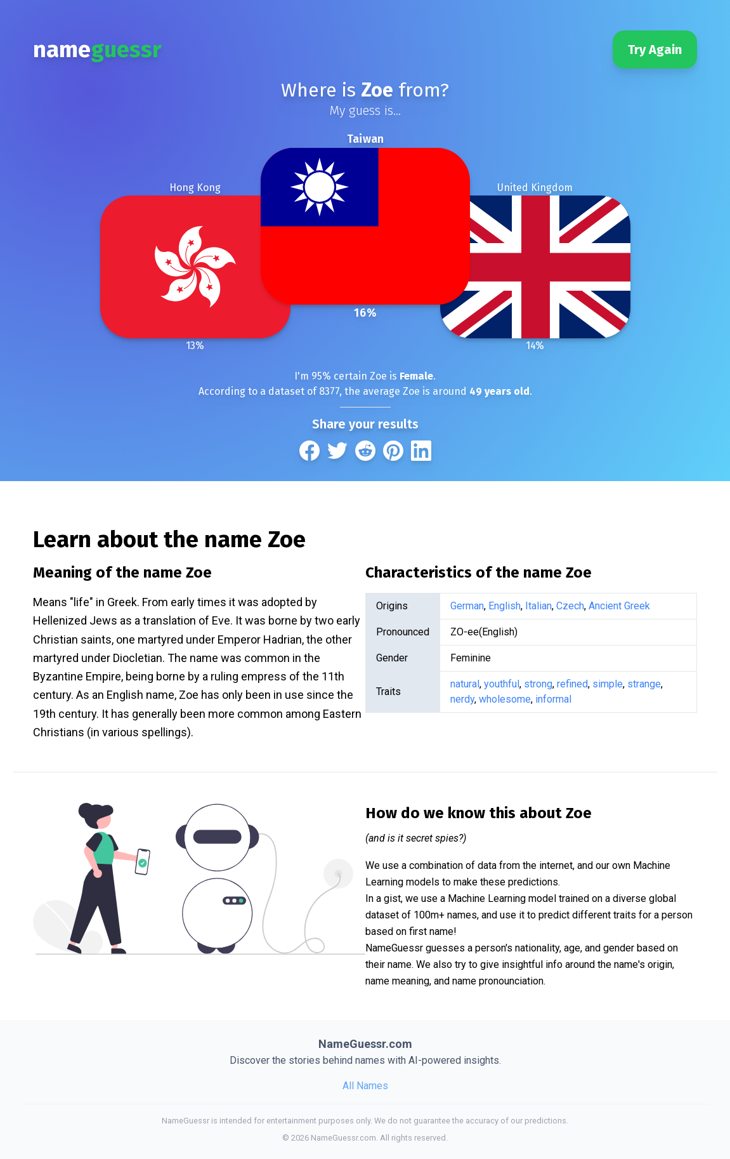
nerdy (462, 699)
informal (553, 699)
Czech (570, 606)
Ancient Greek (619, 606)
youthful (501, 684)
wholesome (505, 699)
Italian (538, 606)
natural (464, 684)
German (467, 606)
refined (572, 684)
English (504, 606)
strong (538, 684)
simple (607, 684)
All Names (365, 1086)
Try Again (655, 49)
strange (644, 684)
